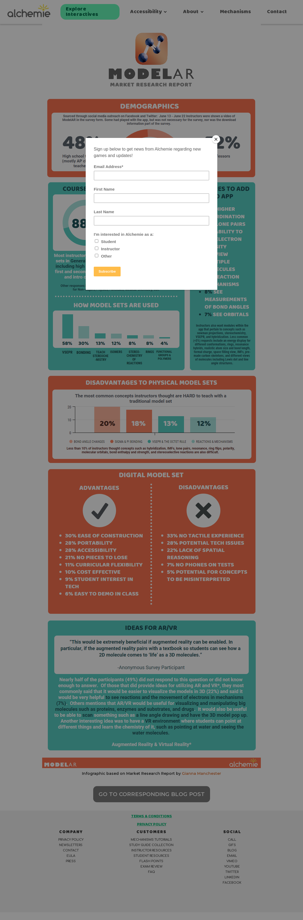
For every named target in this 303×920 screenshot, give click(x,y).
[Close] (216, 139)
